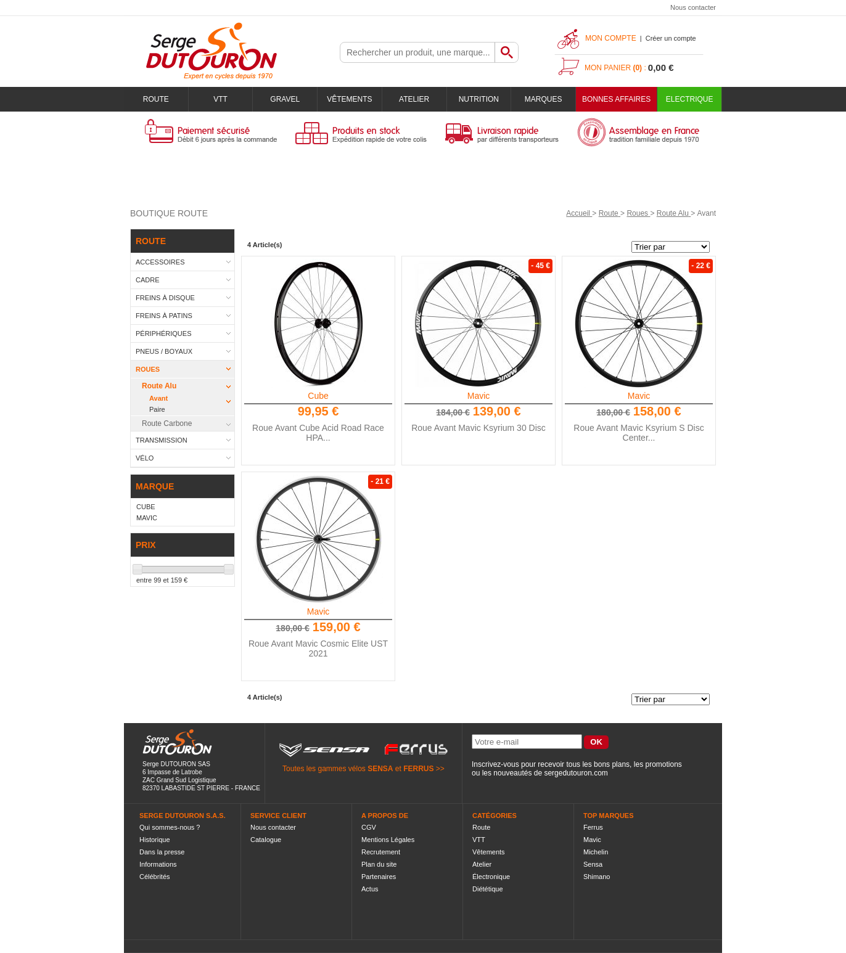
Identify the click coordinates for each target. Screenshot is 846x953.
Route (156, 99)
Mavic (478, 396)
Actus (370, 889)
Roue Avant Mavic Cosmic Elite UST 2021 (318, 648)
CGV (368, 827)
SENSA (380, 768)
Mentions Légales (387, 839)
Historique (154, 839)
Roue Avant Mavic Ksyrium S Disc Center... (638, 433)
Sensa (592, 864)
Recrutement (380, 852)
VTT (220, 99)
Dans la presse (161, 852)
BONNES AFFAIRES (616, 99)
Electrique (689, 99)
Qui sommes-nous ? (169, 827)
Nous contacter (693, 7)
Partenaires (378, 876)
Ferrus (593, 827)
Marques (543, 99)
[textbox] (417, 52)
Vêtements (349, 99)
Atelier (414, 99)
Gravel (285, 99)
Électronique (491, 876)
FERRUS (418, 768)
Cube (318, 396)
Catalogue (265, 839)
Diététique (487, 889)
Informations (158, 864)
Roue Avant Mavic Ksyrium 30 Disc (478, 428)
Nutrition (479, 99)
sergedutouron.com (575, 773)
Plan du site (378, 864)
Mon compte (610, 38)
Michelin (595, 852)
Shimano (596, 876)
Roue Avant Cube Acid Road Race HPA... (318, 433)
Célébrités (154, 876)
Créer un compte (671, 38)
